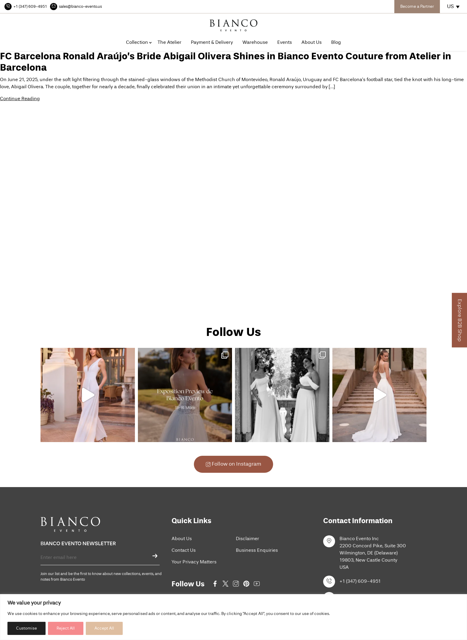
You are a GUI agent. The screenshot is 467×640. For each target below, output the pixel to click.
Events (284, 42)
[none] (454, 6)
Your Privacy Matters (194, 562)
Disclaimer (247, 539)
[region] (233, 617)
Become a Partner (417, 6)
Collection (137, 42)
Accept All (104, 628)
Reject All (66, 628)
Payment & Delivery (212, 42)
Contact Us (184, 550)
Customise (26, 628)
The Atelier (169, 42)
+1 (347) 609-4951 (360, 581)
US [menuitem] (450, 6)
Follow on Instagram (233, 464)
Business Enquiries (257, 550)
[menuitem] (454, 6)
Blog (336, 42)
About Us (311, 42)
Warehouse (255, 42)
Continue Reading (20, 99)
